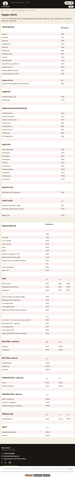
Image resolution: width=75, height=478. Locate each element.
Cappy (52, 19)
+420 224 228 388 (9, 454)
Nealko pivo (46, 19)
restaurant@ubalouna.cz (11, 456)
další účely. (70, 468)
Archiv (7, 10)
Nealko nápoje (59, 19)
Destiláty (39, 19)
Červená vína (5, 21)
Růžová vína (12, 21)
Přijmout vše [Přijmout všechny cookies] (28, 475)
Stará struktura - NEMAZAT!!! (18, 10)
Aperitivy (19, 19)
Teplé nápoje (12, 19)
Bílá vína (69, 19)
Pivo (64, 19)
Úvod (2, 10)
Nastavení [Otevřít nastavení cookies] (47, 475)
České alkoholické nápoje (29, 19)
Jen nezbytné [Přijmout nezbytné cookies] (38, 475)
